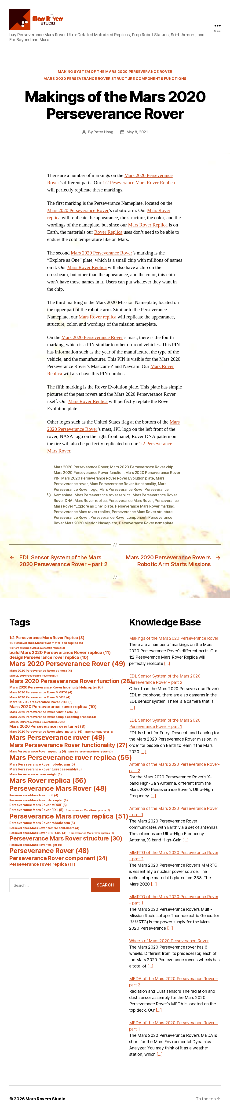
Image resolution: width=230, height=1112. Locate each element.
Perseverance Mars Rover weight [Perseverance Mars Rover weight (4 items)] (35, 845)
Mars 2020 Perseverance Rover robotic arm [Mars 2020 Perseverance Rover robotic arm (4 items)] (43, 712)
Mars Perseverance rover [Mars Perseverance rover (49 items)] (57, 737)
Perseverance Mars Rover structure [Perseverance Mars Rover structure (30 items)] (65, 838)
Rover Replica (108, 232)
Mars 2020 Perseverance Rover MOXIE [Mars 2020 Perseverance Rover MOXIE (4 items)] (39, 697)
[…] (167, 663)
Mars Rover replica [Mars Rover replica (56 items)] (47, 780)
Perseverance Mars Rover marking (144, 506)
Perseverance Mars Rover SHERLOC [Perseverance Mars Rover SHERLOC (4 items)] (37, 833)
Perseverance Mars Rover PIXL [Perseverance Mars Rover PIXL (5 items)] (36, 810)
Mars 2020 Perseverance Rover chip (141, 467)
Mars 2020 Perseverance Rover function (89, 472)
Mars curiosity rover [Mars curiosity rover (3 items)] (98, 731)
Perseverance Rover (71, 517)
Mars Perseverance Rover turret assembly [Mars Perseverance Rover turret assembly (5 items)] (45, 769)
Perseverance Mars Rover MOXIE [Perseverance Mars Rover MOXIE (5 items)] (38, 805)
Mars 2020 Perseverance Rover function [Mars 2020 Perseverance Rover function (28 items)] (70, 681)
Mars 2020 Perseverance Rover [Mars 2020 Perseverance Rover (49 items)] (67, 664)
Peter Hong (103, 132)
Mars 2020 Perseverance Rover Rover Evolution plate (107, 478)
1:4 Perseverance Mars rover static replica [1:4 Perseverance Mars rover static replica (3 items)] (37, 648)
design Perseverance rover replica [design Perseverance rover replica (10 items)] (48, 657)
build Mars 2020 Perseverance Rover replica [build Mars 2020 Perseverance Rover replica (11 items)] (60, 652)
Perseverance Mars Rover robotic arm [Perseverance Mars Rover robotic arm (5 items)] (42, 823)
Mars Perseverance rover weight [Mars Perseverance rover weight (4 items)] (35, 774)
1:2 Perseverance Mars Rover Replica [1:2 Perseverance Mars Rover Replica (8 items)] (46, 637)
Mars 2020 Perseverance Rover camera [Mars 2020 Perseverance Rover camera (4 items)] (40, 670)
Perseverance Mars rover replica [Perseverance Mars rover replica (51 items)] (68, 816)
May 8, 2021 (137, 132)
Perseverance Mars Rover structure (142, 511)
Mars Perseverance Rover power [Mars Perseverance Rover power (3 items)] (90, 751)
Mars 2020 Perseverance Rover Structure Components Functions (115, 79)
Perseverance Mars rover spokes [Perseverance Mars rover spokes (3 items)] (91, 833)
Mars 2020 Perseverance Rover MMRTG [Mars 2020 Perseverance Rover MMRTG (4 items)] (40, 692)
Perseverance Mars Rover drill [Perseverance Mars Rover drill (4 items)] (33, 795)
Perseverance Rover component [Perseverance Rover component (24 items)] (58, 858)
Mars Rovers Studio (45, 1098)
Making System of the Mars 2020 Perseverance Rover (115, 72)
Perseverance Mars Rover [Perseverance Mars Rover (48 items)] (58, 788)
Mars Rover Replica (148, 225)
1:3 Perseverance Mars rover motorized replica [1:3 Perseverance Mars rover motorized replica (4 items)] (46, 643)
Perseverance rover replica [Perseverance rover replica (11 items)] (42, 864)
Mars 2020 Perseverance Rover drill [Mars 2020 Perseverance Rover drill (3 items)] (33, 675)
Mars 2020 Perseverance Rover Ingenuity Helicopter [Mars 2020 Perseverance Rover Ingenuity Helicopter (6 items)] (56, 687)
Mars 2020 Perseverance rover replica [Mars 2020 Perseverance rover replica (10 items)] (53, 706)
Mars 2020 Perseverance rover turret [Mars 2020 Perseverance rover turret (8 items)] (47, 726)
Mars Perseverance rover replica (103, 495)
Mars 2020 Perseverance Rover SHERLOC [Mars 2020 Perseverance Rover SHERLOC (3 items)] (37, 722)
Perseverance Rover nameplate (146, 523)
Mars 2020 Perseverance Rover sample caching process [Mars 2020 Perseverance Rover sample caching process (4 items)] (52, 717)
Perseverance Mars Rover (131, 500)
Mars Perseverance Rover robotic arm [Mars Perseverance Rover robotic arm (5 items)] (42, 764)
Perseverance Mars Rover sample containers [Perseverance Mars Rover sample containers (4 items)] (44, 828)
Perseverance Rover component (118, 517)
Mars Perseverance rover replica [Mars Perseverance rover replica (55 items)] (70, 757)
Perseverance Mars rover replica (82, 511)
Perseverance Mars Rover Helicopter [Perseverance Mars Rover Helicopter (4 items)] (38, 800)
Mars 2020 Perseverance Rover (78, 210)
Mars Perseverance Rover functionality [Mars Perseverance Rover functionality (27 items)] (68, 744)
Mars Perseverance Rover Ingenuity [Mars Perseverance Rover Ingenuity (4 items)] (37, 751)
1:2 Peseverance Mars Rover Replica (138, 183)
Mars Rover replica (98, 317)
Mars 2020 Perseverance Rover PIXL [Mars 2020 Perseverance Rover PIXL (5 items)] (41, 702)
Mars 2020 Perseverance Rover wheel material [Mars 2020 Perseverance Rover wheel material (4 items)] (45, 731)
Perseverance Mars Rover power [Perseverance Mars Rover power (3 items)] (88, 810)
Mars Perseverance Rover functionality (123, 483)
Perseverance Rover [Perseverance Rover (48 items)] (49, 851)
